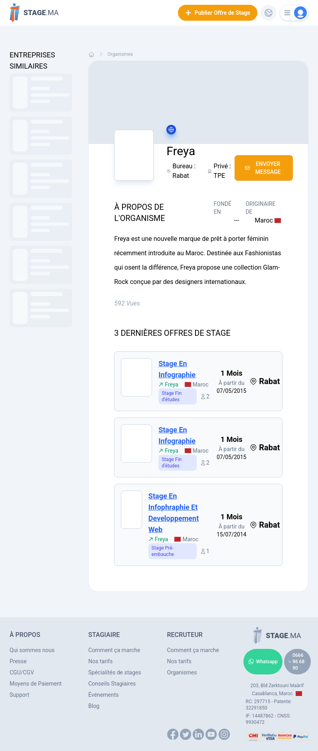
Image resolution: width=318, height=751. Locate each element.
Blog (93, 706)
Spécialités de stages (114, 672)
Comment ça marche (114, 650)
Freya (168, 384)
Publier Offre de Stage (217, 13)
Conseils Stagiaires (112, 683)
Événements (103, 695)
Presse (18, 661)
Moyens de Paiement (36, 683)
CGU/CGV (22, 672)
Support (19, 695)
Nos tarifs (100, 661)
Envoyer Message (263, 168)
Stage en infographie (177, 369)
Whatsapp (263, 661)
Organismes (120, 54)
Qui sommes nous (32, 650)
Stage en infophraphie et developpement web (173, 513)
